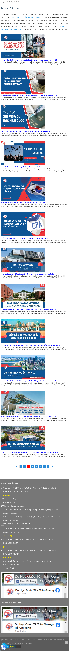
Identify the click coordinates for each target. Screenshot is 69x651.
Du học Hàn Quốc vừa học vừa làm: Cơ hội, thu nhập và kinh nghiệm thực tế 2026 (29, 60)
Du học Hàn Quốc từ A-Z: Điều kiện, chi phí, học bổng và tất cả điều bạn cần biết (28, 381)
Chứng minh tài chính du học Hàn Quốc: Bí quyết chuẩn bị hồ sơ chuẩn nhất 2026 (29, 96)
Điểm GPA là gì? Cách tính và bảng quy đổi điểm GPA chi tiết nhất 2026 (25, 238)
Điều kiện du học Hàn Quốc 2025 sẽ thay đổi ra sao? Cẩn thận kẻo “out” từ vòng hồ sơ (30, 345)
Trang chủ (4, 2)
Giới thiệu (4, 639)
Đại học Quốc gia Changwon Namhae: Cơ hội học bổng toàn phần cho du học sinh (29, 452)
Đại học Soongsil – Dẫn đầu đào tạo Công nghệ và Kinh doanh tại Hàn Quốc (27, 274)
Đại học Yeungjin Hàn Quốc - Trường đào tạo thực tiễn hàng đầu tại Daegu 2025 (28, 417)
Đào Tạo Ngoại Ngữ (29, 639)
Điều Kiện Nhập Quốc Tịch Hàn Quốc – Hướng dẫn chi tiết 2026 (23, 203)
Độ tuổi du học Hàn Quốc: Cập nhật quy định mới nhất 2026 (21, 167)
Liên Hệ (39, 639)
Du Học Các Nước (14, 2)
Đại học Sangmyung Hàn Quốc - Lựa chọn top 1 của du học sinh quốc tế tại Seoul (29, 310)
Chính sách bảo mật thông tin (53, 639)
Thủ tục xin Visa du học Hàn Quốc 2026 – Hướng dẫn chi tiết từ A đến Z (25, 131)
